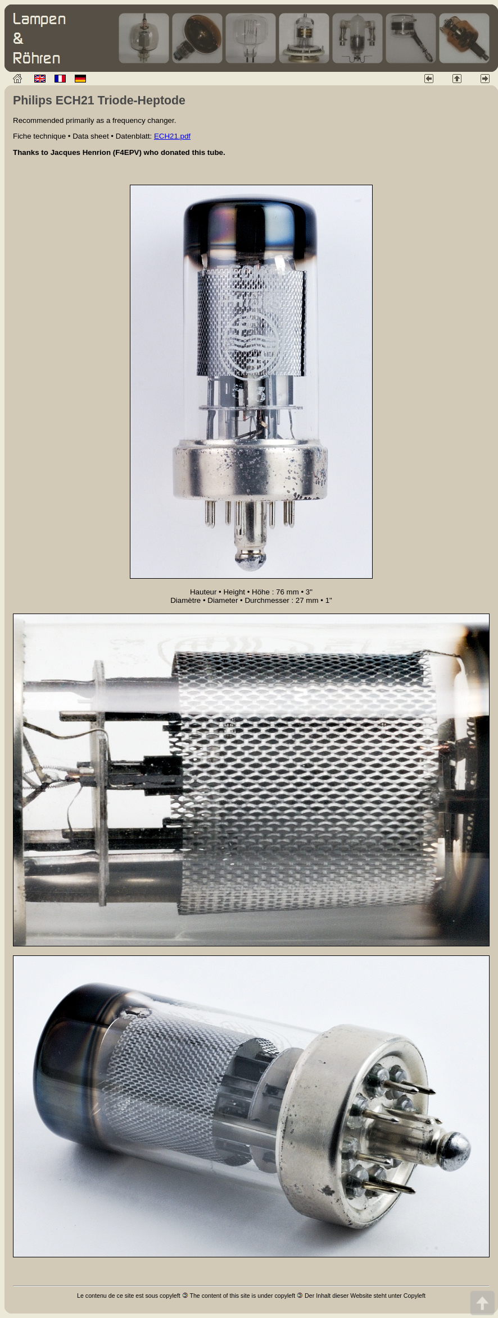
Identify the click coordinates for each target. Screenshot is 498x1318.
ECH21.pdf (172, 136)
